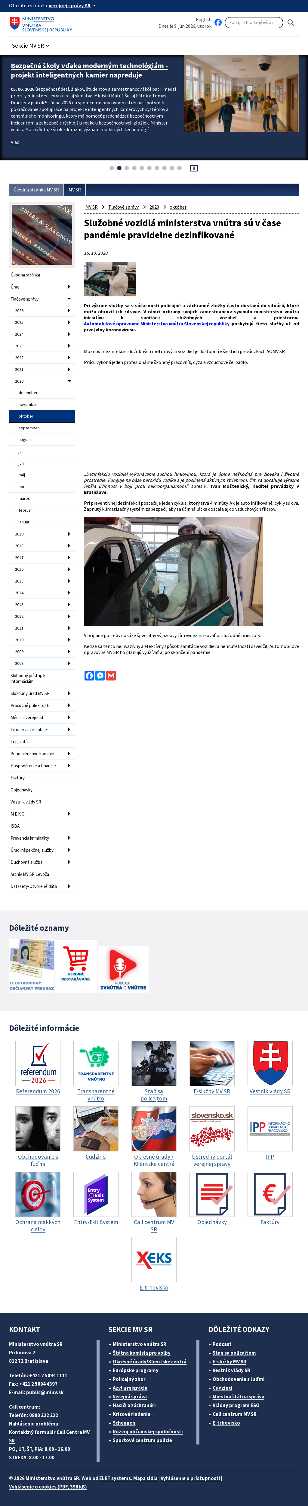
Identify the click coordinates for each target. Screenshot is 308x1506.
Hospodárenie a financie (33, 766)
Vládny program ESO (236, 1405)
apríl (22, 486)
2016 (19, 569)
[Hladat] (291, 23)
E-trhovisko (226, 1422)
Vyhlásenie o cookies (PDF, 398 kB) (48, 1486)
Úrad (15, 287)
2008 (19, 663)
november (28, 404)
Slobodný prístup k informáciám (28, 678)
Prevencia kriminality (30, 838)
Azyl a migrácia (130, 1387)
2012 (19, 616)
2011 (19, 628)
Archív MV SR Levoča (30, 874)
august (25, 439)
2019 (19, 534)
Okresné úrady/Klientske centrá (149, 1361)
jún (21, 463)
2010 (19, 639)
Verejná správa (130, 1396)
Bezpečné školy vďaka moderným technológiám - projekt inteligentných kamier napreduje (89, 70)
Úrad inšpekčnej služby (32, 850)
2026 (19, 310)
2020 (19, 381)
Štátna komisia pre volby (142, 1353)
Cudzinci (223, 1387)
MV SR (75, 190)
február (25, 510)
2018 (19, 545)
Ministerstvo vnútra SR (139, 1344)
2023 (19, 346)
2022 (19, 357)
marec (24, 498)
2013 (19, 604)
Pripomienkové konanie (32, 753)
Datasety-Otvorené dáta (34, 886)
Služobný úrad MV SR (30, 693)
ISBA (15, 826)
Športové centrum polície (142, 1440)
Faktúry (18, 778)
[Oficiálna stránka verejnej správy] (73, 5)
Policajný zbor (129, 1379)
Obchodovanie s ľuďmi (239, 1379)
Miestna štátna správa (238, 1396)
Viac (15, 142)
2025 (19, 322)
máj (22, 475)
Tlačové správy (24, 299)
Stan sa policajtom (234, 1353)
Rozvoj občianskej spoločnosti (148, 1431)
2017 (19, 557)
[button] (31, 44)
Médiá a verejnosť (27, 717)
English (203, 19)
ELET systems (115, 1478)
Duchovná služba (26, 862)
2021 (19, 369)
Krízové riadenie (131, 1414)
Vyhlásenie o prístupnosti (190, 1478)
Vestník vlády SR (26, 802)
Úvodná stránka (25, 275)
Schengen (124, 1422)
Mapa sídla (145, 1478)
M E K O (18, 814)
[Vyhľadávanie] (254, 22)
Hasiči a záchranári (134, 1405)
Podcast (222, 1344)
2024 (19, 334)
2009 (19, 651)
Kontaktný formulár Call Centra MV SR (49, 1436)
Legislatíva (21, 741)
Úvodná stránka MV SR (36, 190)
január (24, 522)
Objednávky (21, 790)
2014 (19, 592)
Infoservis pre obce (29, 729)
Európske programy (136, 1370)
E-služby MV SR (229, 1361)
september (29, 428)
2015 (19, 581)
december (28, 392)
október (26, 416)
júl (21, 451)
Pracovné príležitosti (30, 705)
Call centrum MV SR (235, 1414)
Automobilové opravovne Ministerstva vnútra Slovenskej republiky (156, 323)
